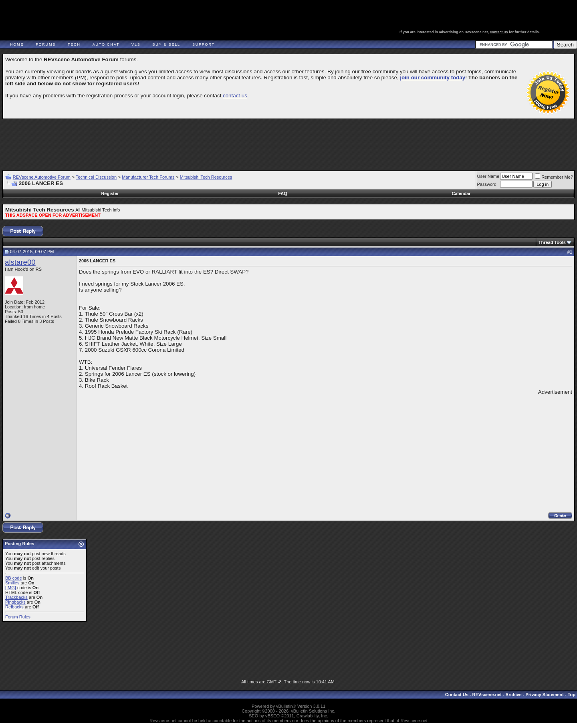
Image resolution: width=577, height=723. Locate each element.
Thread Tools (552, 242)
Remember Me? (554, 177)
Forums (46, 44)
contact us (499, 32)
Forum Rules (17, 616)
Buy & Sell (166, 44)
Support (203, 44)
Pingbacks (15, 602)
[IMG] (10, 587)
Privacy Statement (544, 694)
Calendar (461, 193)
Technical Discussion (96, 177)
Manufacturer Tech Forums (148, 177)
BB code (13, 578)
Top (571, 694)
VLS (135, 44)
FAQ (282, 193)
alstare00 (20, 262)
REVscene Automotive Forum (42, 177)
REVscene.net (487, 694)
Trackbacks (16, 597)
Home (17, 44)
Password (486, 184)
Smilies (12, 582)
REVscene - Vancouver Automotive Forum (79, 29)
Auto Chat (106, 44)
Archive (513, 694)
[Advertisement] (288, 141)
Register (110, 193)
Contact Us (456, 694)
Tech (74, 44)
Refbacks (14, 606)
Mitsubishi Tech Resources (206, 177)
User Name (488, 176)
